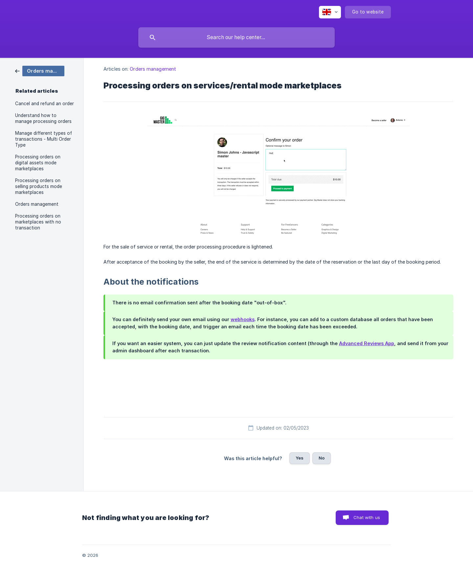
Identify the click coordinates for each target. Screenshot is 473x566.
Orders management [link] (36, 204)
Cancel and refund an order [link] (44, 103)
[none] (330, 12)
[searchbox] (236, 37)
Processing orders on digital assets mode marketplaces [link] (37, 162)
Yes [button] (300, 457)
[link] (39, 70)
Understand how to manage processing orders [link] (43, 118)
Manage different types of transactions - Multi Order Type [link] (43, 139)
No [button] (322, 457)
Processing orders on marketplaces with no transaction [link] (38, 221)
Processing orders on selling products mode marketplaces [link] (38, 186)
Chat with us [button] (366, 517)
